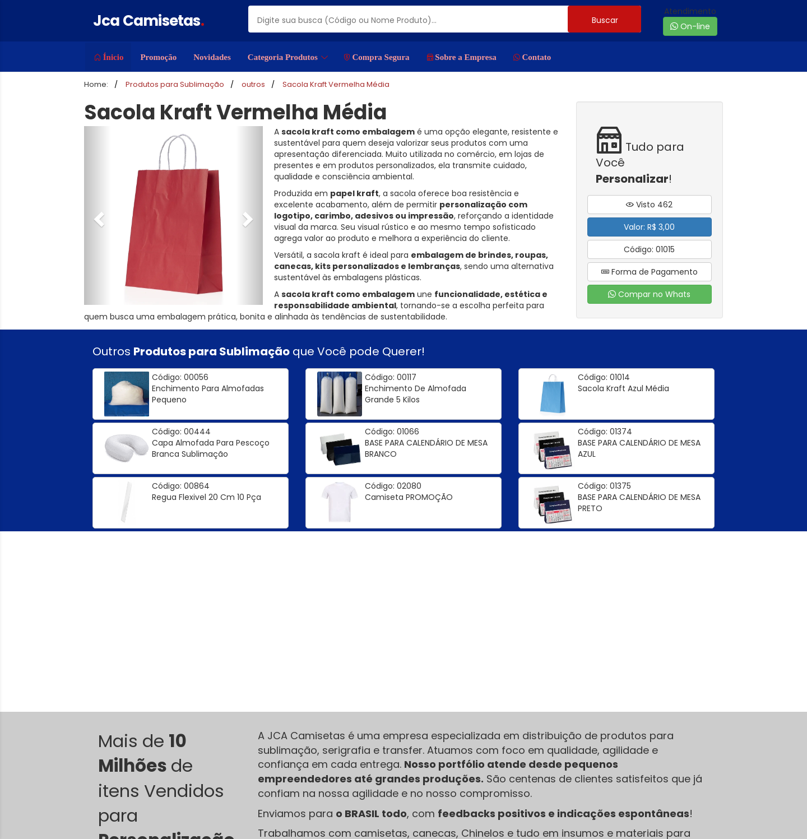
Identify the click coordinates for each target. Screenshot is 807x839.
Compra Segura (377, 57)
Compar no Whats (649, 294)
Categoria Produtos (288, 57)
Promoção (158, 57)
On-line (690, 26)
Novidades (212, 57)
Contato (532, 57)
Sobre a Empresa (461, 57)
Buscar (605, 20)
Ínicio (108, 57)
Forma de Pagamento (649, 271)
